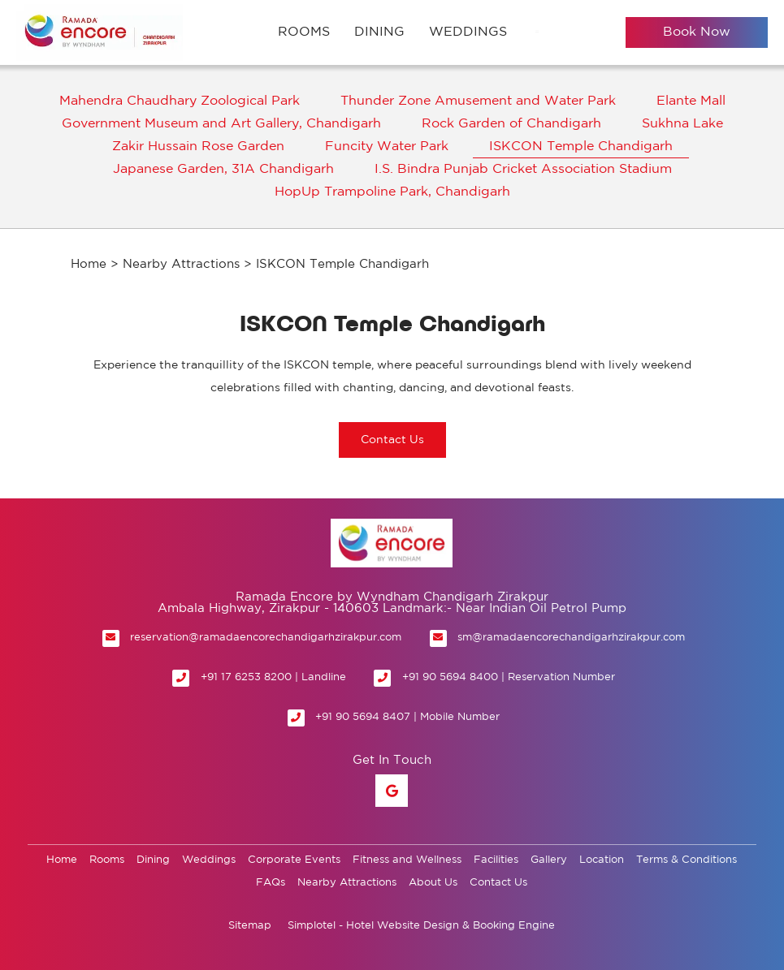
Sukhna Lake (682, 124)
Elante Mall (691, 101)
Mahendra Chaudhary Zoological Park (179, 101)
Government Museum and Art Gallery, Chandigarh (221, 124)
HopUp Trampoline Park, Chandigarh (392, 192)
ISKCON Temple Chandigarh (581, 146)
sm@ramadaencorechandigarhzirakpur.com (571, 637)
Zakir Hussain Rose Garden (198, 146)
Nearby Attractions (181, 264)
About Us (433, 882)
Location (601, 860)
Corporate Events (294, 860)
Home (88, 264)
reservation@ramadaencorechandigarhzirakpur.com (265, 637)
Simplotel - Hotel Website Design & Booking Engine (421, 925)
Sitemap (249, 925)
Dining (379, 32)
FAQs (270, 882)
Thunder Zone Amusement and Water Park (478, 101)
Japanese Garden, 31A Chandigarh (223, 169)
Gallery (549, 860)
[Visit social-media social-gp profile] (391, 790)
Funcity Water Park (386, 146)
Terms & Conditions (686, 860)
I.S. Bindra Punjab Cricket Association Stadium (523, 169)
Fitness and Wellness (407, 860)
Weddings (468, 32)
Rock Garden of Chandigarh (511, 124)
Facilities (496, 860)
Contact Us (498, 882)
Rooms (304, 32)
